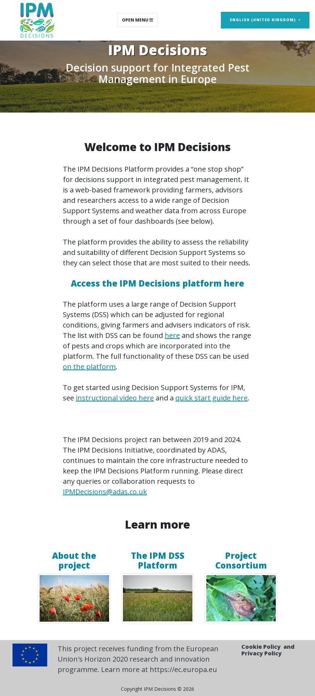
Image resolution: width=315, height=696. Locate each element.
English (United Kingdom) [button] (263, 19)
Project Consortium (241, 560)
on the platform (89, 366)
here (172, 335)
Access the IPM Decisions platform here (157, 283)
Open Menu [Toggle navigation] (137, 20)
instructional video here (115, 398)
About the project (74, 560)
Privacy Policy (261, 653)
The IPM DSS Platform (157, 560)
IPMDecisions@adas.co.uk (105, 491)
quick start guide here (211, 398)
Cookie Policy (261, 647)
